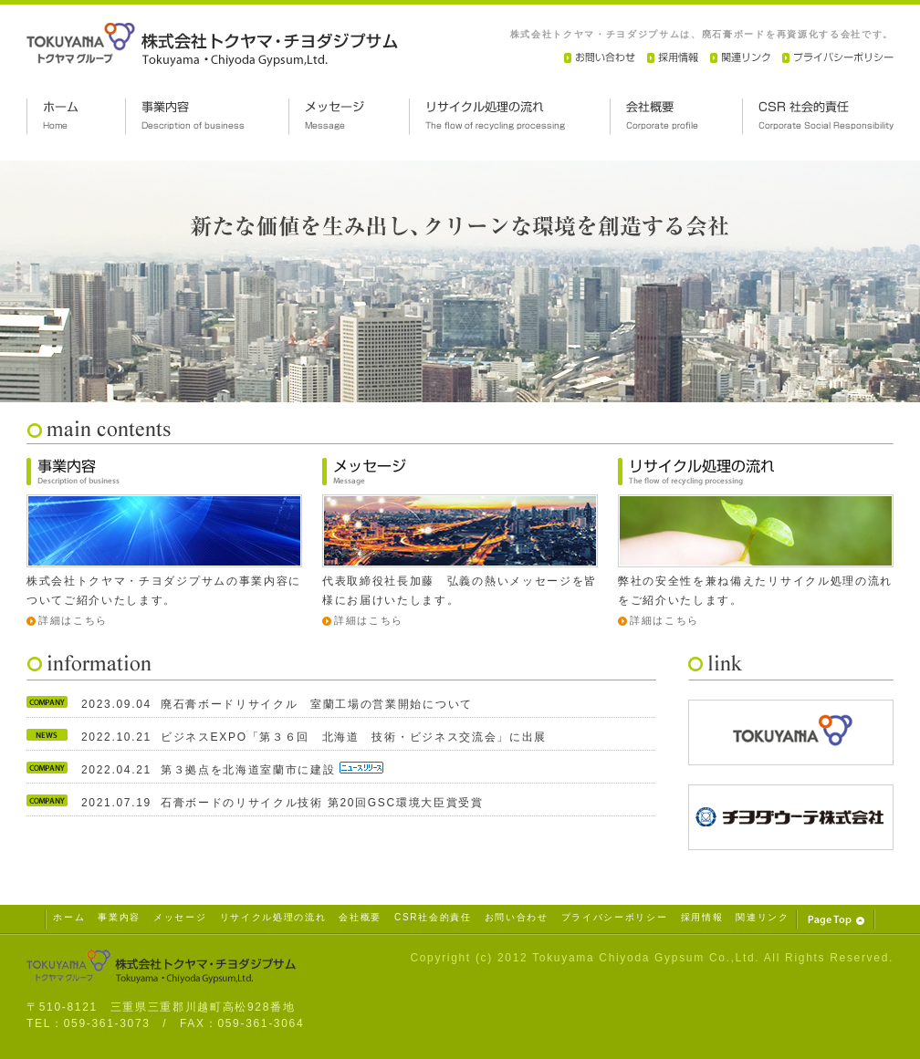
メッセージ (179, 917)
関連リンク (762, 917)
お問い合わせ (517, 917)
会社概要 (360, 917)
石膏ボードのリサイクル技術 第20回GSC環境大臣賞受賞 (322, 802)
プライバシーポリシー (614, 917)
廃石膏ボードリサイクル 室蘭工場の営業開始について (317, 704)
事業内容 (119, 917)
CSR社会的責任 (433, 917)
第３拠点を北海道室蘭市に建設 (250, 769)
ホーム (69, 917)
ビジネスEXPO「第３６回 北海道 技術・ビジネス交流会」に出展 (354, 737)
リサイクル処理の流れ (273, 917)
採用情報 (702, 917)
